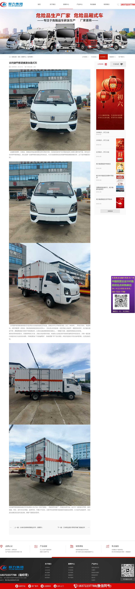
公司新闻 (70, 567)
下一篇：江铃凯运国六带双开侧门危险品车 (71, 527)
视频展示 (70, 575)
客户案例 (70, 577)
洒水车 (93, 577)
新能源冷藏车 (95, 572)
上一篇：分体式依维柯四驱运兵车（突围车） (28, 527)
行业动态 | (94, 57)
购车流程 (47, 575)
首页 (39, 4)
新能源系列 (95, 575)
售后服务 (47, 572)
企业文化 (47, 570)
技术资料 (30, 57)
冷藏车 (93, 570)
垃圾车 (93, 580)
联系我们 (47, 577)
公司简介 (47, 567)
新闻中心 (23, 57)
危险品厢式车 (95, 567)
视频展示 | (112, 57)
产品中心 (95, 564)
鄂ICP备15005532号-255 (12, 580)
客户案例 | (122, 57)
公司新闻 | (85, 57)
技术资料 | (103, 57)
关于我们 (48, 564)
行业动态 (70, 570)
